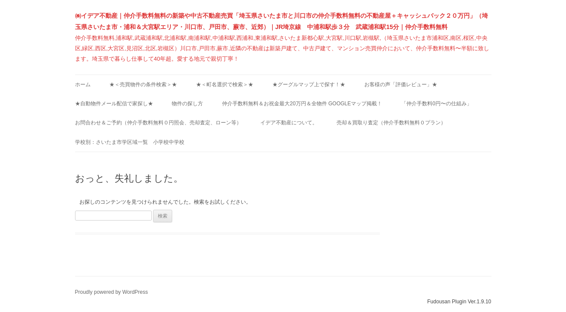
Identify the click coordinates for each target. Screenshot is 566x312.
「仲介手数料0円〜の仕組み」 (436, 104)
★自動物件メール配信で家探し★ (114, 104)
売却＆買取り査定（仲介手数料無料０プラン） (391, 123)
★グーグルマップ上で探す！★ (308, 84)
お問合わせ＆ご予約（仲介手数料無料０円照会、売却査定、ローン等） (158, 123)
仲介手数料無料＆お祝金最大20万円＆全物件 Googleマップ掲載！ (302, 104)
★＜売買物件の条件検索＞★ (143, 84)
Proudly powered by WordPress (111, 292)
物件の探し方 (187, 104)
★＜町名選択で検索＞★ (224, 84)
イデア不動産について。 (288, 123)
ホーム (83, 84)
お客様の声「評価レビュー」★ (400, 84)
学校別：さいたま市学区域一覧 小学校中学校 (129, 142)
